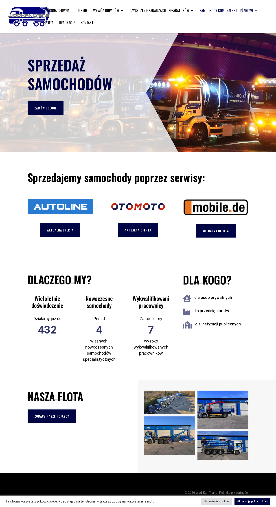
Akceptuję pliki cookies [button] (252, 501)
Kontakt (87, 23)
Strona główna (57, 11)
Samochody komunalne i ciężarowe (226, 11)
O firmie (81, 11)
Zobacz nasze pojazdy (51, 416)
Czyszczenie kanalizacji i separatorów (159, 11)
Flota (49, 23)
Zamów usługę (45, 108)
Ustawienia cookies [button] (217, 501)
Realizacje (67, 23)
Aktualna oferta (60, 230)
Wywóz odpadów (106, 11)
